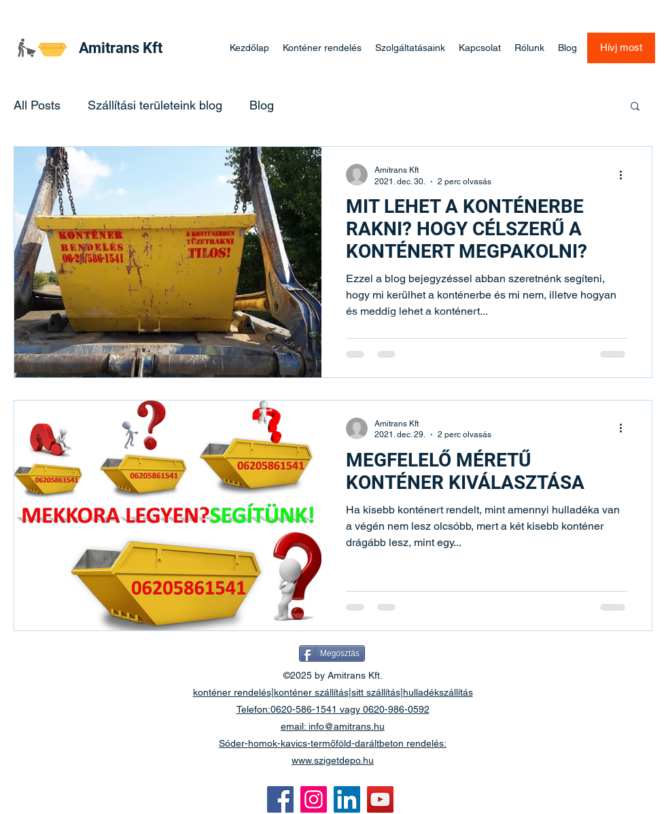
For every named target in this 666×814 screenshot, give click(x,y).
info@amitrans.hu (347, 726)
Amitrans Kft (120, 47)
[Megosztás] (332, 653)
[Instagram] (313, 799)
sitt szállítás (375, 692)
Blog (261, 105)
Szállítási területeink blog (155, 105)
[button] (635, 107)
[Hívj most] (621, 48)
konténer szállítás (311, 692)
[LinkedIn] (347, 799)
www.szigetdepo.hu (333, 760)
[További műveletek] (625, 175)
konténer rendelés (232, 692)
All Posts (37, 105)
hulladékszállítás (438, 692)
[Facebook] (280, 799)
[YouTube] (380, 799)
